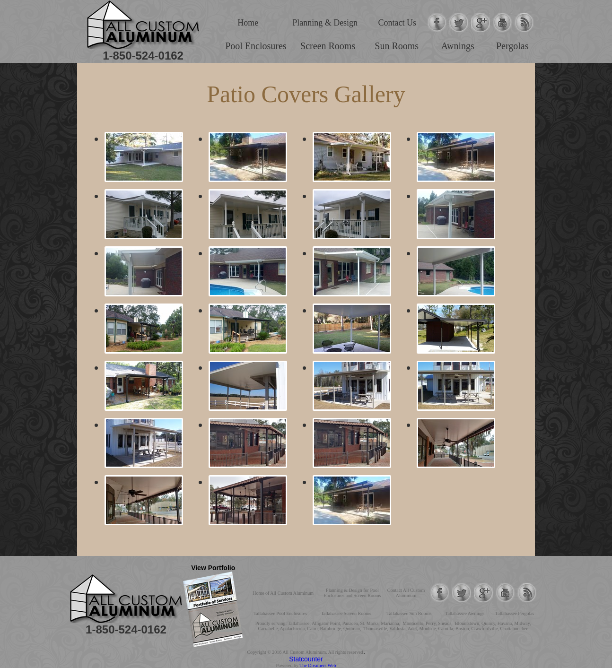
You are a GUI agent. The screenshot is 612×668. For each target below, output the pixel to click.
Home (247, 22)
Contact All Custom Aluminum (406, 593)
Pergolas (512, 46)
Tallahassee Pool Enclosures (280, 613)
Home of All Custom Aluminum (283, 593)
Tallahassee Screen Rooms (346, 613)
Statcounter (306, 659)
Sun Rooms (397, 46)
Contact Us (397, 22)
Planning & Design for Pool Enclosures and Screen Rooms (352, 593)
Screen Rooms (327, 46)
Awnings (457, 46)
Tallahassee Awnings (464, 613)
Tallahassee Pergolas (514, 613)
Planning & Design (325, 22)
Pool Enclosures (255, 46)
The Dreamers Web (317, 665)
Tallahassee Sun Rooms (408, 613)
